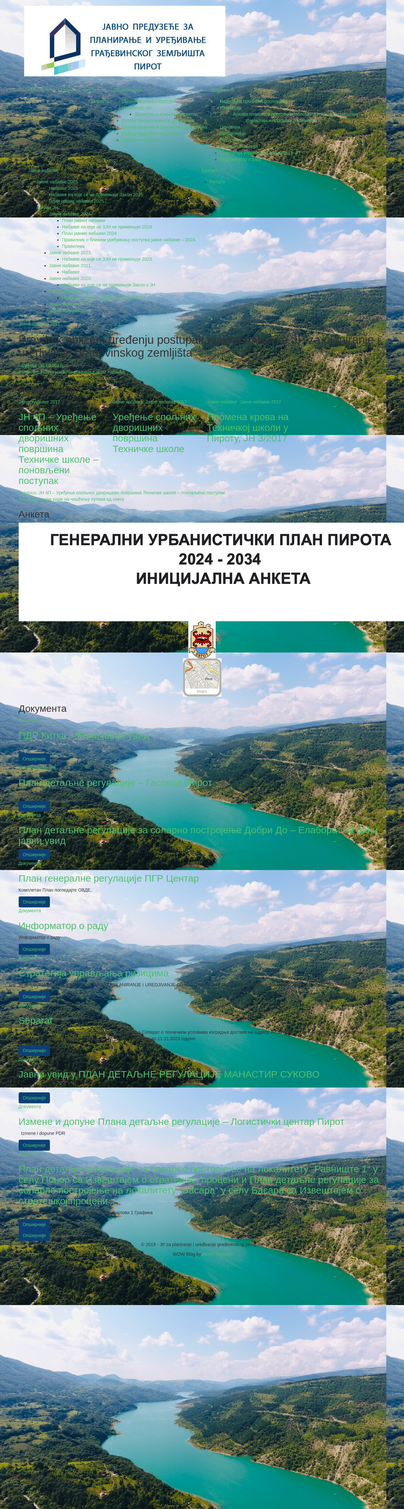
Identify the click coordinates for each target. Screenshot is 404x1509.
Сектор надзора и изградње (151, 133)
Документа (223, 89)
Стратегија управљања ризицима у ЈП (260, 152)
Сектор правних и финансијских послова (164, 127)
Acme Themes (216, 1254)
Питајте (217, 181)
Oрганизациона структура (148, 101)
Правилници (233, 133)
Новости (100, 101)
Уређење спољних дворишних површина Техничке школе (154, 432)
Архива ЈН (47, 207)
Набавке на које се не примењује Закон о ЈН (108, 284)
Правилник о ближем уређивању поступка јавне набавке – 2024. (129, 239)
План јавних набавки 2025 (76, 201)
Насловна (38, 89)
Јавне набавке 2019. (70, 304)
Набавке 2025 (63, 188)
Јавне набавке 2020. (70, 278)
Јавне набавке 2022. (70, 291)
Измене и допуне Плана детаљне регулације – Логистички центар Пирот (182, 1121)
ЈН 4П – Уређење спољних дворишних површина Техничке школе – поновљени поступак (59, 448)
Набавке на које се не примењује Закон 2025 (96, 194)
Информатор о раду (241, 159)
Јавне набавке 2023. (70, 252)
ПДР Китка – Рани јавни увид (84, 735)
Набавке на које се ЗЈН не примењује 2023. (107, 259)
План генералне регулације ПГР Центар (109, 878)
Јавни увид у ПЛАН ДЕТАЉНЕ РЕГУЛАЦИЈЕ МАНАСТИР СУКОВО (169, 1074)
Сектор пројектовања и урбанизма (158, 120)
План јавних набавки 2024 (89, 233)
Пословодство (136, 107)
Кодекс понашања (239, 146)
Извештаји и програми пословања (281, 120)
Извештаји (231, 107)
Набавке (71, 272)
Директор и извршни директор (166, 114)
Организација (128, 89)
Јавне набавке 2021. (70, 265)
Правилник (73, 246)
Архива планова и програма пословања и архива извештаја (295, 114)
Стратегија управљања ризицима (94, 973)
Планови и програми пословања (253, 101)
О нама (66, 89)
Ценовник (230, 127)
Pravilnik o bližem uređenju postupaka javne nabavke (72, 371)
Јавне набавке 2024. (70, 214)
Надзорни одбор (139, 139)
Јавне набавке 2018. (70, 310)
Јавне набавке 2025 (57, 181)
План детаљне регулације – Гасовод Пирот (115, 782)
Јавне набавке (43, 170)
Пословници (233, 139)
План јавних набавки (84, 220)
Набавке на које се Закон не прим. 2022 (104, 297)
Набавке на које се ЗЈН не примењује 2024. (107, 226)
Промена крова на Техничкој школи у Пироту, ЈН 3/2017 (248, 427)
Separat (35, 1020)
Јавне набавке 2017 (39, 323)
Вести (89, 89)
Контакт (210, 170)
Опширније (34, 758)
